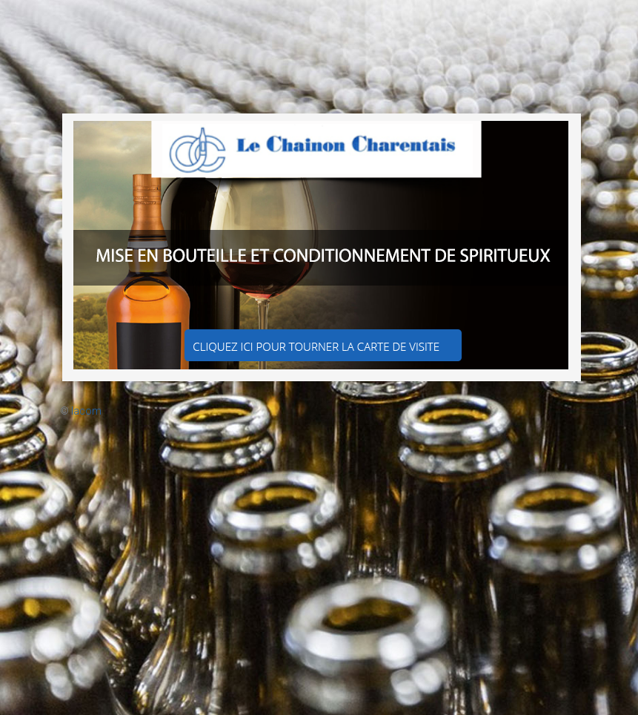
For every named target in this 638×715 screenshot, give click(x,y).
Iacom (86, 411)
